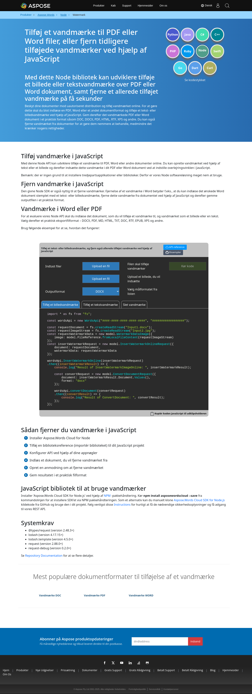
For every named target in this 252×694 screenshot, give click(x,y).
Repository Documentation (43, 556)
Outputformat (55, 291)
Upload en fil (101, 266)
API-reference (174, 247)
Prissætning (68, 670)
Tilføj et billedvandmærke (60, 305)
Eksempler (173, 252)
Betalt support (166, 670)
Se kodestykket (195, 80)
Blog (212, 670)
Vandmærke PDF (94, 595)
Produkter (98, 5)
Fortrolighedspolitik (137, 689)
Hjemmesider (145, 5)
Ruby (187, 51)
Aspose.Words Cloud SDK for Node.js (199, 500)
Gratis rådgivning (139, 670)
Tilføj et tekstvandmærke (100, 305)
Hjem (6, 670)
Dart (195, 68)
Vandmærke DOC (50, 595)
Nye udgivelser (45, 670)
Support (126, 5)
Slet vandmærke (134, 305)
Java (188, 34)
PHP (173, 51)
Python (172, 34)
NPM (107, 496)
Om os (163, 5)
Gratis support (113, 670)
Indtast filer (53, 266)
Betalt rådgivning (192, 670)
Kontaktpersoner (171, 689)
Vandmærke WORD (141, 595)
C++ (217, 34)
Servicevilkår (154, 689)
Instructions (122, 505)
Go (180, 68)
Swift (217, 51)
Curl (210, 68)
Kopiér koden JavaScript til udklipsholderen (180, 413)
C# (202, 34)
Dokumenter (89, 670)
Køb (113, 5)
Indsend (195, 641)
